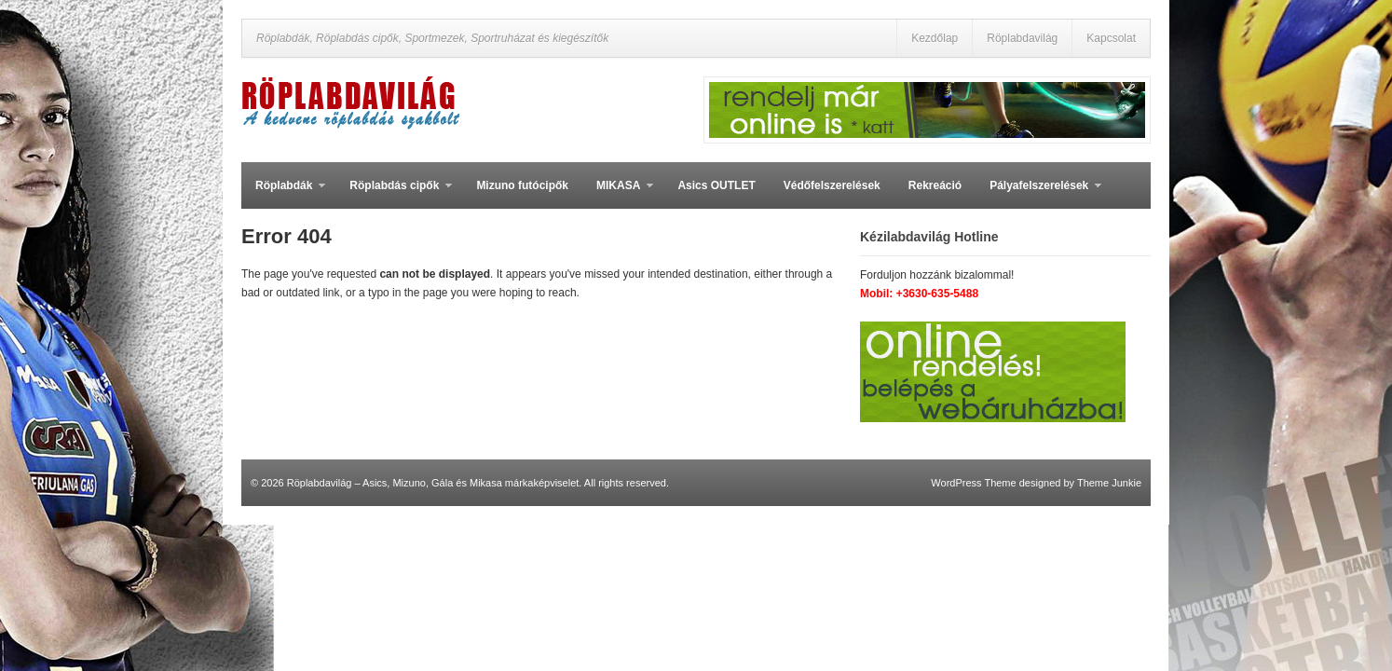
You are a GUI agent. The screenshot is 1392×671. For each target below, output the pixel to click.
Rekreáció (935, 185)
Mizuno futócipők (522, 185)
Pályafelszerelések (1038, 194)
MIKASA (617, 194)
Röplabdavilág (1022, 38)
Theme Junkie (1109, 482)
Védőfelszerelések (832, 185)
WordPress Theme (973, 482)
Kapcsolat (1111, 38)
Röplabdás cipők (393, 194)
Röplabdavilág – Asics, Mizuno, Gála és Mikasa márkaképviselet (433, 482)
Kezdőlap (934, 38)
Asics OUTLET (716, 185)
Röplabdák (283, 194)
